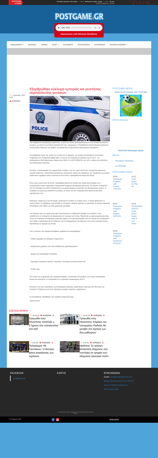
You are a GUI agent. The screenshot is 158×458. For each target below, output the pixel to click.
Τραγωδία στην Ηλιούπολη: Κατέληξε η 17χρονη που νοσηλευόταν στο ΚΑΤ (43, 323)
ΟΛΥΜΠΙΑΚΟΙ (99, 45)
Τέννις (44, 45)
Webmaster (114, 419)
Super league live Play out (134, 182)
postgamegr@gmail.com (121, 377)
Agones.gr (106, 3)
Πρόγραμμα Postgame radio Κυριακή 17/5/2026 (117, 184)
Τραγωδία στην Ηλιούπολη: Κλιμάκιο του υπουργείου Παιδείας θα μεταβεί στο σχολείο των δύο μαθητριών (93, 325)
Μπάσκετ (32, 45)
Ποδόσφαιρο (17, 45)
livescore (112, 3)
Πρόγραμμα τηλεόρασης (124, 161)
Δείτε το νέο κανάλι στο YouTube (131, 92)
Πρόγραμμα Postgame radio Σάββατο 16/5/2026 (117, 211)
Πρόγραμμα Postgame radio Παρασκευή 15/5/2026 (117, 238)
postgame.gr (19, 378)
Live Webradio (120, 166)
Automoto (68, 45)
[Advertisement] (79, 66)
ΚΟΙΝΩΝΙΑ (16, 101)
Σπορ (55, 45)
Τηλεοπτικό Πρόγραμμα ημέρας (131, 150)
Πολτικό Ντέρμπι (118, 45)
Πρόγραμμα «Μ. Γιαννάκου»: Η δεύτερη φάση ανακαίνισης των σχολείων (41, 351)
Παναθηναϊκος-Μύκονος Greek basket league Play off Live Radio (135, 214)
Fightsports (84, 45)
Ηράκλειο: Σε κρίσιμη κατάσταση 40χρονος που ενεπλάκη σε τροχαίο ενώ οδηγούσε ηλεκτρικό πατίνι (94, 351)
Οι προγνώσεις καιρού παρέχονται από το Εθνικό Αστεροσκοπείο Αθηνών (75, 412)
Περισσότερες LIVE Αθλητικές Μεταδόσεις (79, 34)
